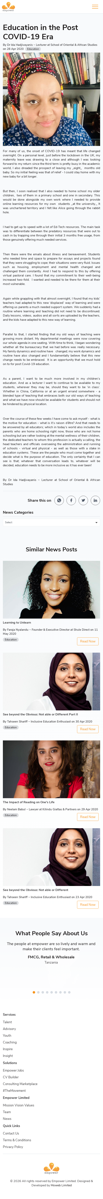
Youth (7, 1035)
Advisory (9, 1029)
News (7, 1119)
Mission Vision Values (18, 1105)
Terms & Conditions (17, 1140)
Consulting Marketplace (20, 1084)
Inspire (8, 1049)
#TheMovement (14, 1090)
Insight (8, 1056)
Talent (7, 1022)
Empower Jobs (13, 1070)
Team (7, 1112)
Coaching (10, 1042)
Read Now (88, 641)
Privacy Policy (13, 1147)
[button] (34, 992)
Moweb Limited (61, 1185)
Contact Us (11, 1133)
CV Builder (11, 1077)
